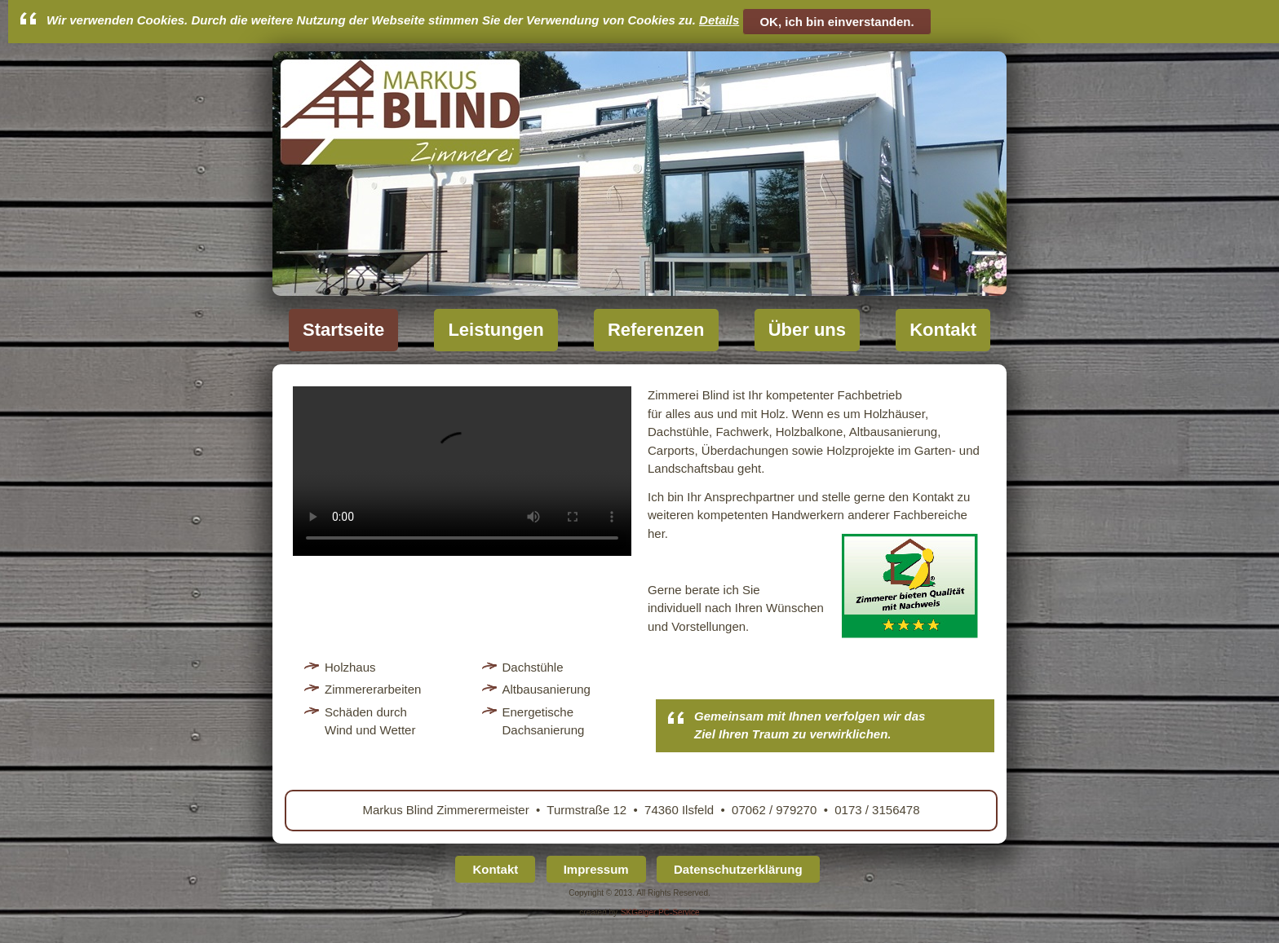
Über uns (807, 329)
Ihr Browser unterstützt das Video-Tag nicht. (462, 471)
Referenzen (656, 329)
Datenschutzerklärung (738, 869)
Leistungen (495, 329)
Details (719, 20)
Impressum (596, 869)
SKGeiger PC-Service (660, 912)
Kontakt (942, 329)
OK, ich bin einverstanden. (836, 22)
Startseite (343, 329)
